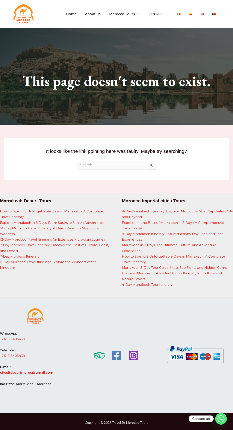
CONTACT (164, 13)
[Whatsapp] (221, 419)
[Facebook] (116, 353)
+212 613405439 (13, 337)
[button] (148, 13)
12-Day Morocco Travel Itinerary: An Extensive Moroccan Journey (52, 239)
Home (86, 13)
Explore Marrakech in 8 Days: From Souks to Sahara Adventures (51, 222)
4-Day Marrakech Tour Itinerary (147, 283)
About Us (105, 13)
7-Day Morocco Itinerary (19, 255)
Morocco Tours (135, 13)
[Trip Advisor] (99, 353)
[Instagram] (133, 353)
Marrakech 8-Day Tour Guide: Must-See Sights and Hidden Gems (174, 266)
